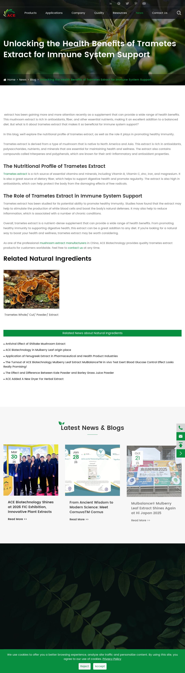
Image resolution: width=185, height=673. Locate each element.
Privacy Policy (112, 659)
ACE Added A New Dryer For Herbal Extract (34, 379)
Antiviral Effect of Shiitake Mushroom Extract (35, 344)
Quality (99, 13)
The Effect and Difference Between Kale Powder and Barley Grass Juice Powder (59, 373)
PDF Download (169, 587)
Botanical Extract (15, 570)
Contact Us (159, 13)
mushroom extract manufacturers (63, 243)
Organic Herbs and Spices (21, 589)
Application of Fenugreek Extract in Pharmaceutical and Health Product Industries (61, 356)
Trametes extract (15, 174)
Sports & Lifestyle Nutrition (130, 597)
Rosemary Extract (82, 583)
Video (167, 602)
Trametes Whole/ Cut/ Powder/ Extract (31, 315)
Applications (54, 13)
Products (30, 13)
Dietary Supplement (126, 572)
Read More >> (17, 519)
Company (78, 13)
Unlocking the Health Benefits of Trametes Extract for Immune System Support (95, 80)
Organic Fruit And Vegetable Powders (29, 583)
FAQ (165, 596)
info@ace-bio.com (19, 3)
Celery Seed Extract (83, 596)
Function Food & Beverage (131, 578)
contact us (75, 248)
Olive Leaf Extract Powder (87, 577)
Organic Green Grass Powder (23, 602)
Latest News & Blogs (92, 428)
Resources (120, 13)
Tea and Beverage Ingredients (24, 595)
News (139, 13)
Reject (84, 666)
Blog (33, 80)
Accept (100, 666)
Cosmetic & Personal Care (131, 591)
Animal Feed (121, 585)
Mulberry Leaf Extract (84, 590)
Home (11, 80)
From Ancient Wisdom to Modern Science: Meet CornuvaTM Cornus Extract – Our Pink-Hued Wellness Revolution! (91, 509)
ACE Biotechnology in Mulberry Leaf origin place (38, 350)
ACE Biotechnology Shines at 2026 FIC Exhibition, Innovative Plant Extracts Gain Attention (31, 508)
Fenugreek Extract (82, 571)
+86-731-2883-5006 (72, 3)
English (172, 3)
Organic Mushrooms (17, 576)
